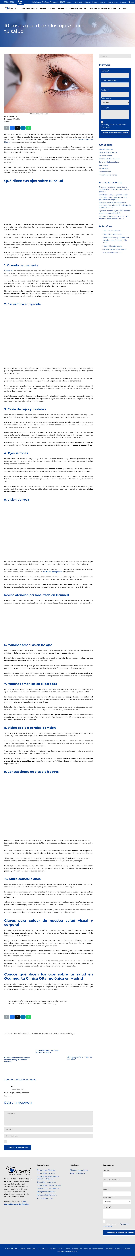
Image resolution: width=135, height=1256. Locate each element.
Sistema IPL (104, 168)
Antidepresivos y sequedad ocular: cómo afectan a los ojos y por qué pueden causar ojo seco (113, 197)
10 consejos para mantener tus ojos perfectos (47, 1051)
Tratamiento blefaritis (108, 175)
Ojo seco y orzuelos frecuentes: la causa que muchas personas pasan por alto (114, 189)
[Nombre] (48, 1129)
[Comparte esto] (12, 128)
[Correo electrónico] (48, 1136)
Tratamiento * (115, 101)
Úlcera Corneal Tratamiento (114, 249)
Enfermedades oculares (109, 162)
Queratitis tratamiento (112, 246)
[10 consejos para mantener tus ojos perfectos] (48, 1043)
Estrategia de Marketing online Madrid (87, 1249)
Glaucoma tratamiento (112, 253)
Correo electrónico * (115, 83)
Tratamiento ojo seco (46, 1173)
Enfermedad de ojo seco (109, 159)
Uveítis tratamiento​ (45, 1198)
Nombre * (115, 74)
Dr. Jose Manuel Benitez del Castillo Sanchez (12, 118)
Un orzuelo (9, 271)
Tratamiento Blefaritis (112, 231)
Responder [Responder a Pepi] (8, 1096)
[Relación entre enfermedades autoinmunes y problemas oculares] (17, 1047)
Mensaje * (115, 113)
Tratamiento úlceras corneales (49, 1185)
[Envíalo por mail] (6, 128)
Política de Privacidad (114, 1249)
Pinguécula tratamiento (47, 1195)
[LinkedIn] (28, 2)
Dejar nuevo (28, 1079)
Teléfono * (115, 93)
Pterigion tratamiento (46, 1192)
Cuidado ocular (105, 156)
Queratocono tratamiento (48, 1188)
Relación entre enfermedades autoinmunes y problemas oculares (17, 1060)
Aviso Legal (73, 1251)
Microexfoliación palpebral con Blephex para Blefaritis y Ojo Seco (116, 240)
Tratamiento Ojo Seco (112, 234)
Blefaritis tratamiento (79, 1170)
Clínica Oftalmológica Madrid (32, 1249)
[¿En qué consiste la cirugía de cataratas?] (80, 1046)
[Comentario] (48, 1118)
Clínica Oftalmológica (108, 152)
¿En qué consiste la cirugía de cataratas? (79, 1058)
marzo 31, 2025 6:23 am (18, 1089)
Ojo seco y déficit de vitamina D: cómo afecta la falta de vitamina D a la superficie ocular (115, 205)
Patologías (103, 165)
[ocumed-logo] (10, 8)
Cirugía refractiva (106, 149)
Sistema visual (105, 172)
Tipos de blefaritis (77, 1173)
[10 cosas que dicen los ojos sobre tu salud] (48, 55)
